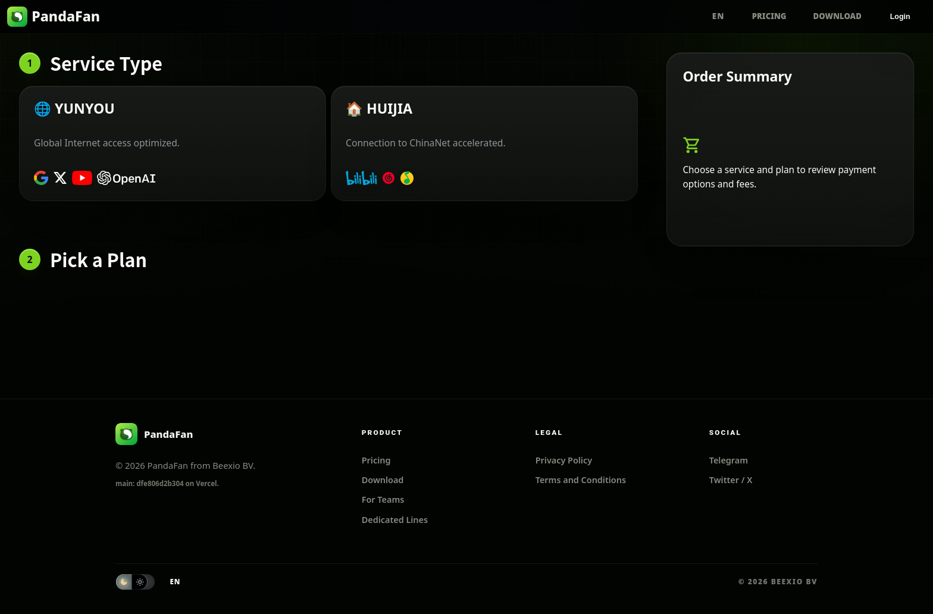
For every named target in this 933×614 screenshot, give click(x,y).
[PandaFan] (154, 434)
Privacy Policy (564, 460)
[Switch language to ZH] (718, 16)
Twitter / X (731, 479)
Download (837, 16)
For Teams (383, 499)
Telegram (728, 460)
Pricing (769, 16)
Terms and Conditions (581, 479)
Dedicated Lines (395, 519)
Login (900, 16)
